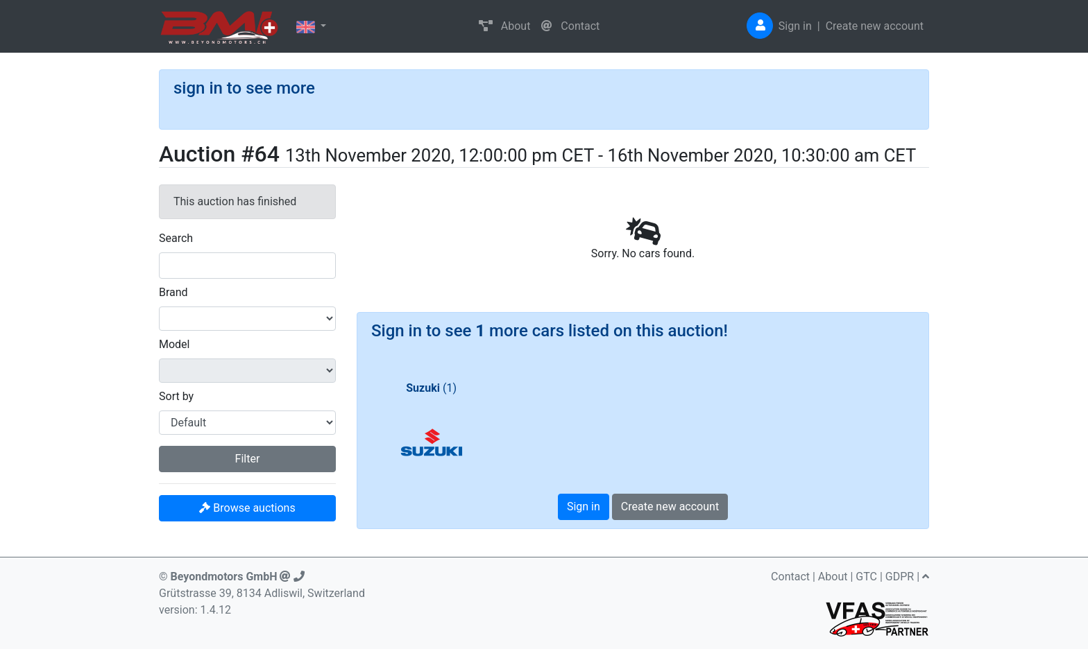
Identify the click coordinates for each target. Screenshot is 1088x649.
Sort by (176, 396)
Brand (173, 292)
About (505, 26)
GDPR (899, 576)
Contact (570, 26)
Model (174, 344)
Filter (247, 458)
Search (176, 238)
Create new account (875, 26)
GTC (866, 576)
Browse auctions (247, 507)
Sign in (795, 26)
